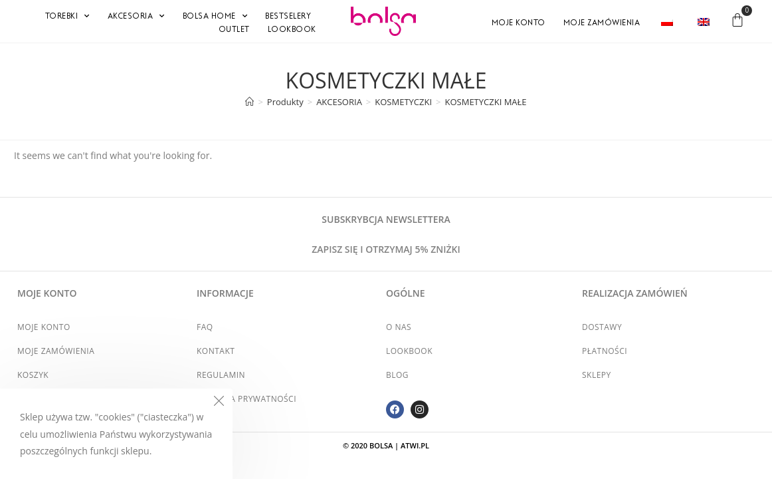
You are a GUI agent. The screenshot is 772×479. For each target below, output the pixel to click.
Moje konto (518, 22)
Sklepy (596, 375)
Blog (397, 375)
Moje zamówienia (601, 22)
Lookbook (292, 29)
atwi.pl (415, 445)
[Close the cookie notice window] (219, 402)
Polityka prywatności (246, 398)
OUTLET (234, 29)
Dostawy (602, 327)
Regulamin (221, 375)
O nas (398, 327)
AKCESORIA (136, 16)
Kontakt (216, 351)
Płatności (604, 351)
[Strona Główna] (249, 102)
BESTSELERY (288, 16)
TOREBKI (67, 16)
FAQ (205, 327)
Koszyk (32, 375)
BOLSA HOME (215, 16)
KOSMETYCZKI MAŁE (486, 102)
